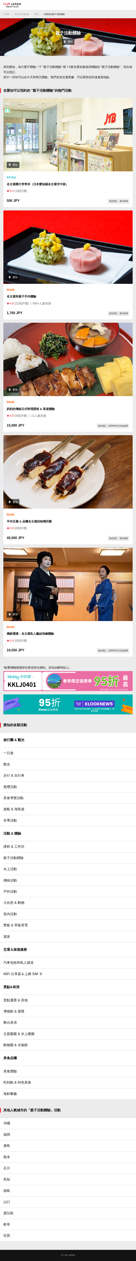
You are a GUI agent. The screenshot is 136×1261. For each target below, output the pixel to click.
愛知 (36, 14)
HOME (6, 14)
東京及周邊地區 (22, 14)
